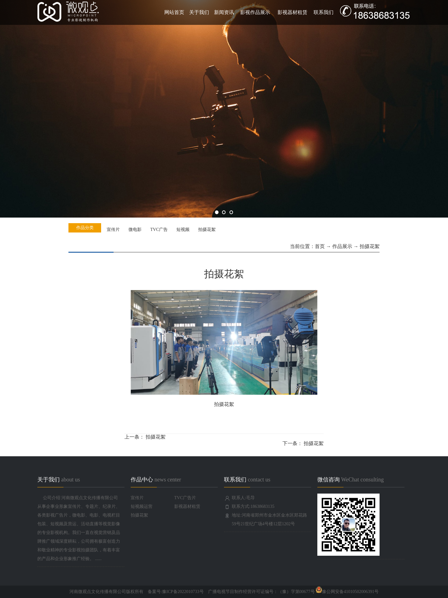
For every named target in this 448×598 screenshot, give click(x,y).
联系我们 (324, 12)
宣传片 (137, 497)
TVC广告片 (185, 497)
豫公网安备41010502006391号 (347, 591)
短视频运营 (141, 506)
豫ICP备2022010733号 (183, 591)
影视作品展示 (255, 12)
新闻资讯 (224, 12)
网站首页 (174, 12)
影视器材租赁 (292, 12)
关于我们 (199, 12)
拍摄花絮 (156, 436)
